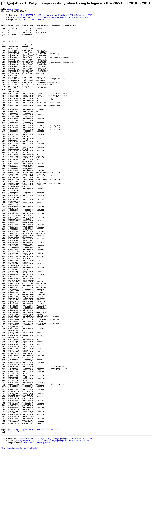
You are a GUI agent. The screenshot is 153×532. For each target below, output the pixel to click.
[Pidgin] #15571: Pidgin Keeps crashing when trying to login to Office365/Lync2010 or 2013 (56, 15)
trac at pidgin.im (13, 9)
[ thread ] (32, 19)
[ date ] (25, 19)
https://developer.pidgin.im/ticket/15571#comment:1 (36, 510)
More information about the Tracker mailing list (19, 530)
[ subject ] (40, 19)
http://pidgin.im (15, 512)
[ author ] (47, 19)
